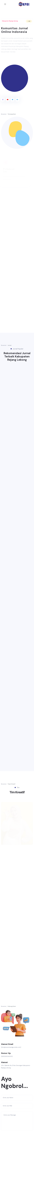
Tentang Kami (12, 114)
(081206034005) (7, 1056)
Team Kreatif (11, 784)
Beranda (3, 114)
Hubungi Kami (12, 1006)
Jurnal (9, 345)
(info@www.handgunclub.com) (11, 1047)
